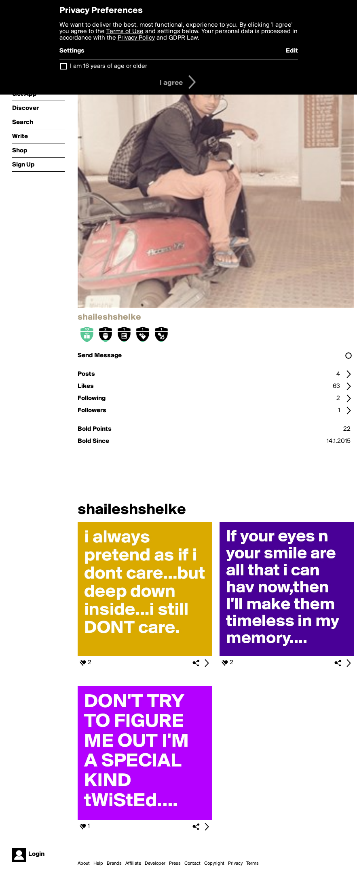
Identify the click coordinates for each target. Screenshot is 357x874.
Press (175, 863)
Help (98, 863)
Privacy (235, 863)
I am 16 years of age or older (108, 66)
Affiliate (133, 863)
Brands (114, 863)
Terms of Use (125, 31)
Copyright (214, 863)
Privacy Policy (136, 38)
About (84, 863)
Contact (192, 863)
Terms (252, 863)
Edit (292, 51)
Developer (155, 863)
